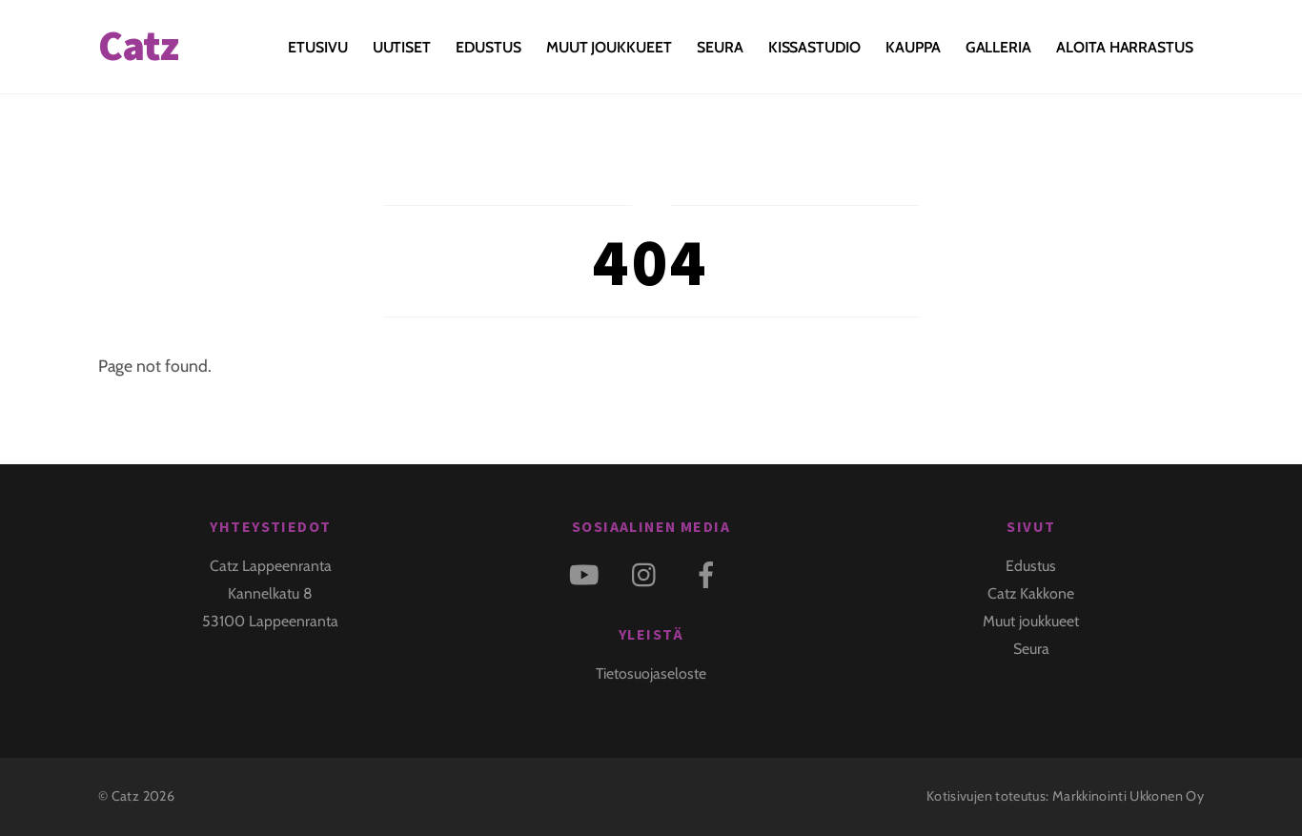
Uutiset (402, 47)
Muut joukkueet (609, 47)
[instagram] (648, 572)
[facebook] (709, 572)
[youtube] (587, 572)
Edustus (1031, 566)
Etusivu (317, 47)
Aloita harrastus (1124, 47)
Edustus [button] (488, 47)
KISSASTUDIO (814, 47)
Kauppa (913, 47)
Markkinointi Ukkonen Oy (1128, 796)
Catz (125, 796)
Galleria (998, 47)
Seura (720, 47)
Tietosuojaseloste (651, 673)
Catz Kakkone (1030, 593)
